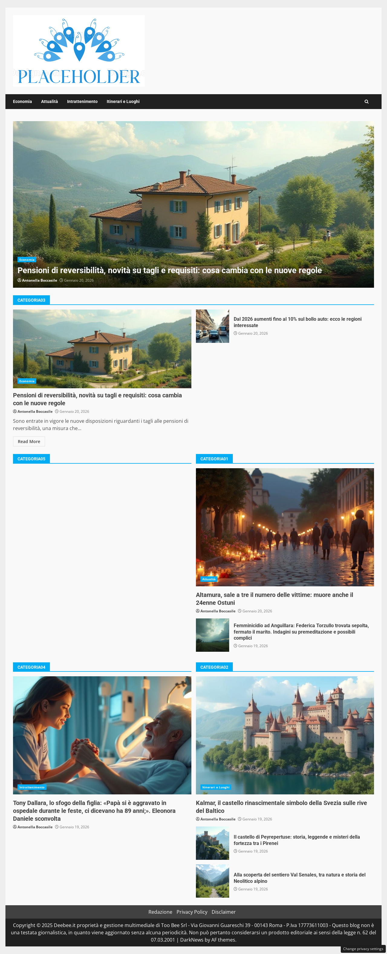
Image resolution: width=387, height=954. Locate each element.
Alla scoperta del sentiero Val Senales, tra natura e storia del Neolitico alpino (212, 881)
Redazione (160, 912)
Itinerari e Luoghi (123, 101)
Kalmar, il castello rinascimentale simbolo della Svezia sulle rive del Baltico (285, 735)
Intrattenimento (82, 101)
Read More (29, 441)
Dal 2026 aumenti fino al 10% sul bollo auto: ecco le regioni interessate (212, 326)
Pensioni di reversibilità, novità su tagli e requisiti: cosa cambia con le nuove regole (193, 204)
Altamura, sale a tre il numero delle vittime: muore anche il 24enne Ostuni (285, 527)
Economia (22, 101)
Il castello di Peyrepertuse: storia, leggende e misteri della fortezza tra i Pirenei (212, 843)
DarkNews (191, 939)
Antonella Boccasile (39, 280)
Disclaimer (224, 912)
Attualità (49, 101)
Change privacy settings (363, 948)
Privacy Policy (192, 912)
